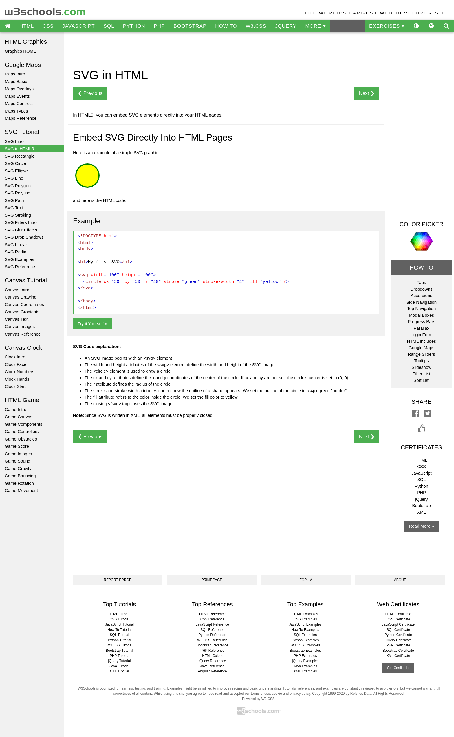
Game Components (23, 424)
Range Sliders (421, 354)
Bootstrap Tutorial (119, 650)
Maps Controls (19, 103)
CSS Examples (305, 619)
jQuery (421, 499)
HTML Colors (212, 656)
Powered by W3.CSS (258, 699)
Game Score (17, 446)
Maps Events (17, 96)
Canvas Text (16, 319)
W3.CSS (256, 26)
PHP (159, 26)
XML (421, 512)
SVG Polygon (18, 185)
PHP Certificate (398, 645)
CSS (48, 26)
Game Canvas (18, 416)
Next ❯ (367, 93)
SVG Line (14, 178)
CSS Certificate (398, 619)
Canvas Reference (23, 333)
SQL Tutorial (119, 635)
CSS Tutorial (119, 619)
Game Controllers (22, 431)
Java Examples (305, 666)
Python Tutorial (119, 640)
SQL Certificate (398, 630)
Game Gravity (18, 468)
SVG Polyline (17, 192)
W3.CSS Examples (305, 645)
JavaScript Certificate (398, 624)
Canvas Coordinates (24, 304)
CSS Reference (212, 619)
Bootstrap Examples (305, 650)
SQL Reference (212, 630)
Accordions (421, 295)
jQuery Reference (212, 661)
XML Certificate (398, 656)
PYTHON (134, 26)
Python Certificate (398, 635)
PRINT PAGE (212, 580)
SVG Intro (14, 141)
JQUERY (286, 26)
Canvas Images (20, 326)
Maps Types (16, 110)
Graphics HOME (20, 51)
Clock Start (15, 386)
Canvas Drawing (20, 296)
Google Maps (421, 347)
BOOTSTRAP (189, 26)
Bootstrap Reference (212, 645)
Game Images (18, 453)
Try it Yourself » (92, 323)
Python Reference (212, 635)
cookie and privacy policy (291, 694)
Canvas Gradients (22, 311)
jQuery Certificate (398, 640)
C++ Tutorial (119, 671)
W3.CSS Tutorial (119, 645)
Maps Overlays (19, 88)
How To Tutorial (119, 630)
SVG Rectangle (19, 156)
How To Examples (305, 630)
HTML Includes (421, 341)
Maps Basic (16, 81)
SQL (109, 26)
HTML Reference (212, 614)
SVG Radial (16, 251)
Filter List (421, 373)
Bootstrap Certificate (398, 650)
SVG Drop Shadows (24, 237)
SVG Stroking (18, 215)
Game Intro (15, 409)
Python (421, 486)
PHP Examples (305, 656)
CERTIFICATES (421, 447)
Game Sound (17, 460)
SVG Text (14, 207)
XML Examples (305, 671)
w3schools (45, 10)
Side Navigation (421, 302)
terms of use (260, 694)
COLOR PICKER (421, 224)
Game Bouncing (20, 475)
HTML (26, 26)
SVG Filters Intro (21, 222)
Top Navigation (421, 308)
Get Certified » (398, 668)
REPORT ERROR (117, 580)
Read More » (421, 526)
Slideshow (421, 367)
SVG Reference (20, 266)
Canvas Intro (17, 289)
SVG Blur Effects (21, 229)
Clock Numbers (19, 371)
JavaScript (421, 473)
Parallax (421, 328)
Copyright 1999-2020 (328, 694)
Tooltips (421, 360)
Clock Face (15, 364)
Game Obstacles (21, 438)
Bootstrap (421, 505)
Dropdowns (422, 289)
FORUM (305, 580)
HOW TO (226, 26)
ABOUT (400, 580)
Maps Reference (20, 118)
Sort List (421, 380)
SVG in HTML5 (19, 148)
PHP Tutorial (119, 656)
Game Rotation (19, 483)
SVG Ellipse (16, 170)
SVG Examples (19, 259)
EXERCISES (386, 26)
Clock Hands (17, 379)
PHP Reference (212, 650)
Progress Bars (421, 321)
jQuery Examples (305, 661)
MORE (315, 26)
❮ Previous (90, 93)
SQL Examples (305, 635)
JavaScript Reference (212, 624)
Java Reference (212, 666)
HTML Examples (305, 614)
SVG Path (14, 200)
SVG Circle (15, 163)
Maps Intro (15, 73)
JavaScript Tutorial (119, 624)
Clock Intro (15, 356)
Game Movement (21, 490)
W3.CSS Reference (212, 640)
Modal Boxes (421, 315)
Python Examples (305, 640)
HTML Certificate (398, 614)
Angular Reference (212, 671)
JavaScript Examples (305, 624)
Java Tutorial (119, 666)
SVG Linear (16, 244)
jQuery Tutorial (119, 661)
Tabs (421, 282)
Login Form (422, 334)
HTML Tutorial (119, 614)
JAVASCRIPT (78, 26)
